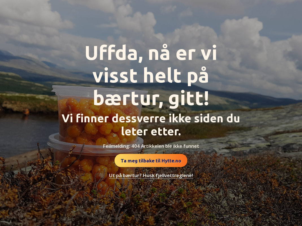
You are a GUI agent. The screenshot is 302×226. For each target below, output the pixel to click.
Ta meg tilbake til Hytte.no (151, 160)
